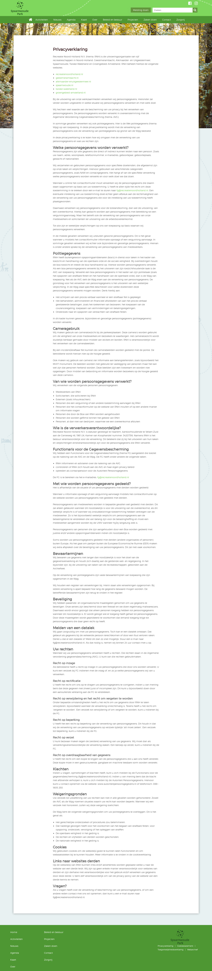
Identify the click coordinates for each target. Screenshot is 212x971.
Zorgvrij (180, 19)
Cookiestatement (185, 946)
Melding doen (141, 10)
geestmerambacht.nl (67, 77)
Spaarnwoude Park (33, 8)
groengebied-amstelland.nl (71, 92)
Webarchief (192, 949)
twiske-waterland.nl (66, 89)
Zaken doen (150, 19)
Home (31, 19)
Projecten (133, 19)
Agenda (71, 19)
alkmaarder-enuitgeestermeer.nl (73, 81)
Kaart (84, 19)
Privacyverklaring (165, 946)
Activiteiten (41, 19)
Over (94, 19)
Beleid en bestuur (112, 19)
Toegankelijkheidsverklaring (170, 949)
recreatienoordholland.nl (69, 74)
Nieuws (57, 19)
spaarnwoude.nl (64, 85)
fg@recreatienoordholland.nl (132, 190)
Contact (166, 19)
